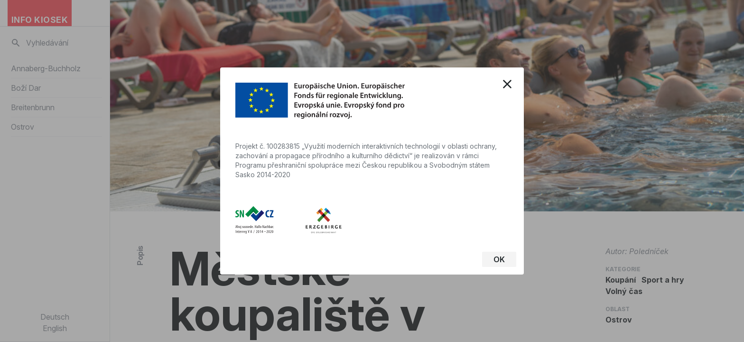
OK (499, 259)
